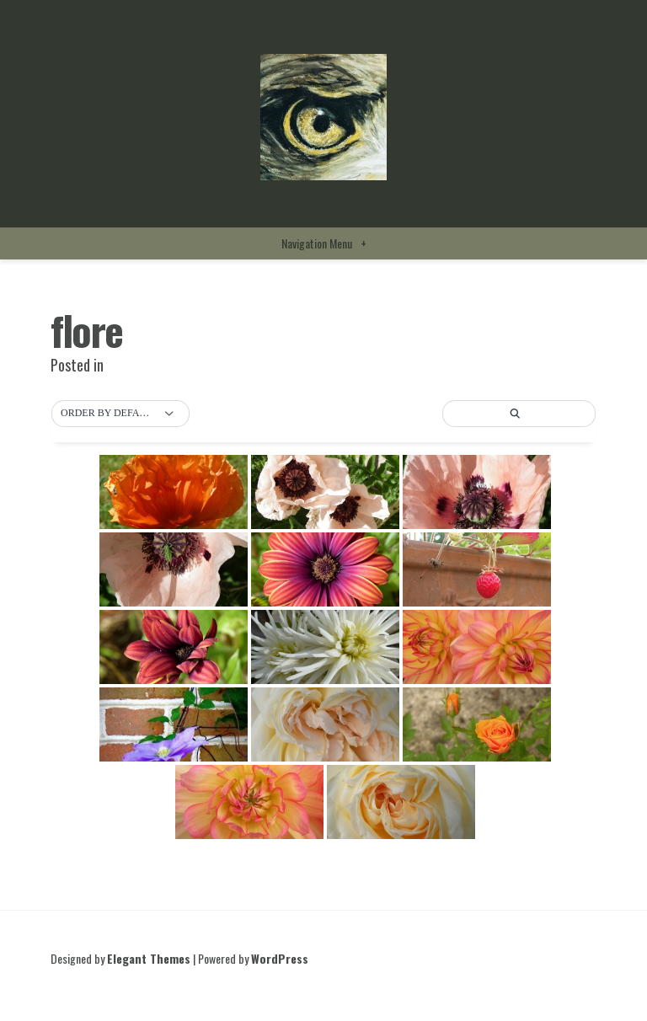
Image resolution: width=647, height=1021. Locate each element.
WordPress (279, 958)
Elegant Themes (148, 958)
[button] (120, 413)
